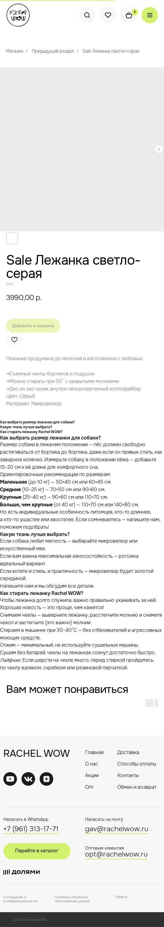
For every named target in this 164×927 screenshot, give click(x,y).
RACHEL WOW (36, 753)
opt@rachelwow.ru (116, 854)
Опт (89, 787)
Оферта (121, 897)
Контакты (128, 775)
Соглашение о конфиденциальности (20, 899)
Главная (94, 752)
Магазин (14, 51)
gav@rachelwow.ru (116, 828)
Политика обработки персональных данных (72, 899)
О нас (91, 764)
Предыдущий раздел (53, 51)
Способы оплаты (136, 764)
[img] (28, 779)
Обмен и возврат (136, 787)
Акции (92, 775)
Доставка (128, 752)
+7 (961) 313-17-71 (30, 828)
